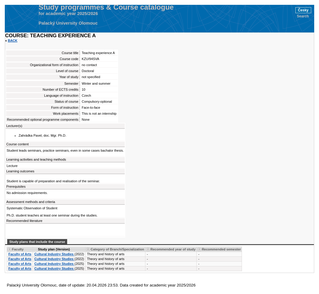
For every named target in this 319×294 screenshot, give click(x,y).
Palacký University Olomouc (68, 23)
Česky (303, 10)
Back (12, 40)
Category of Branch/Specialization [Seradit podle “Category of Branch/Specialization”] (117, 249)
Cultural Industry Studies (54, 254)
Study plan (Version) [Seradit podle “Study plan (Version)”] (54, 249)
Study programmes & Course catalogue (106, 7)
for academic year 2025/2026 (68, 13)
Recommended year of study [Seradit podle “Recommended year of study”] (173, 249)
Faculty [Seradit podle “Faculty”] (18, 249)
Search (303, 16)
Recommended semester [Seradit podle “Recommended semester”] (221, 249)
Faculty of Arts (19, 254)
